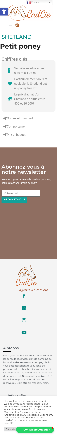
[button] (4, 12)
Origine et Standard (20, 118)
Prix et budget (16, 135)
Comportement (17, 126)
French (33, 2)
